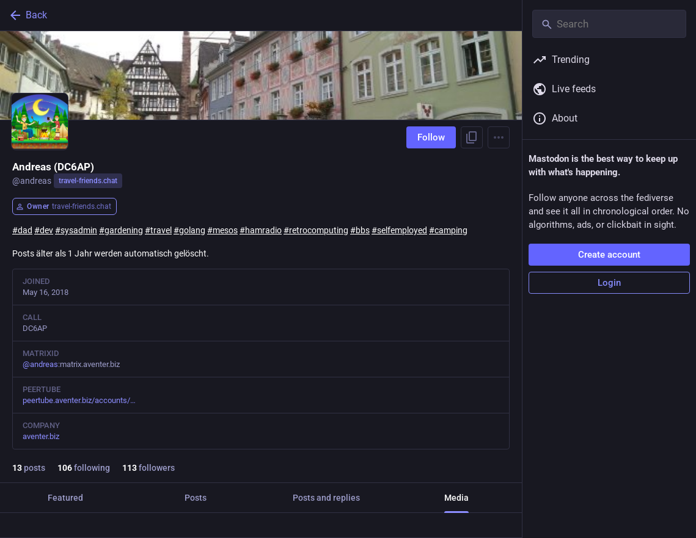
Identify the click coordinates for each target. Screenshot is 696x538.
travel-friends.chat (88, 180)
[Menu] (499, 137)
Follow (431, 137)
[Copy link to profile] (472, 137)
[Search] (609, 24)
